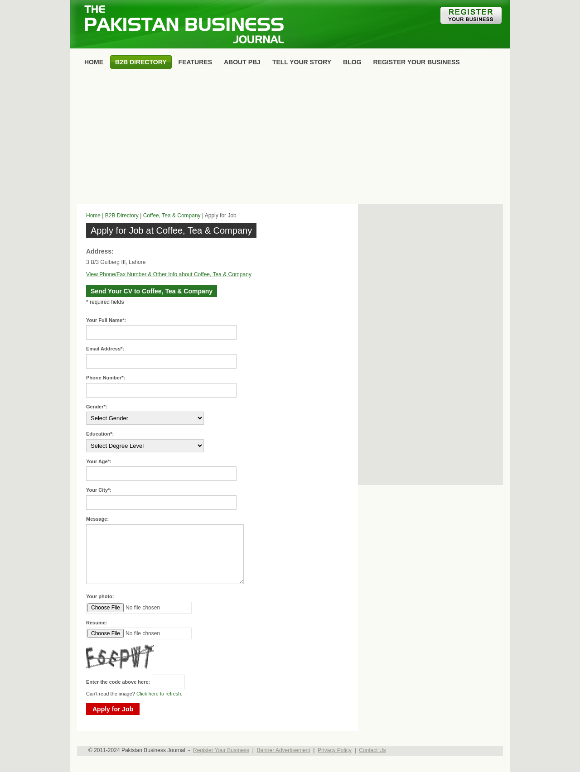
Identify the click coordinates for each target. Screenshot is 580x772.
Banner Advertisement (283, 750)
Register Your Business (221, 750)
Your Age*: (98, 461)
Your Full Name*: (106, 320)
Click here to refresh (158, 693)
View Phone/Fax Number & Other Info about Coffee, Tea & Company (168, 274)
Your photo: (100, 596)
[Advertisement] (290, 138)
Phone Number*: (105, 377)
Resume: (96, 622)
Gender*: (96, 406)
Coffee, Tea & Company (172, 215)
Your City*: (98, 490)
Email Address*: (105, 348)
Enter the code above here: (118, 682)
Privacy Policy (335, 750)
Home (93, 215)
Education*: (100, 433)
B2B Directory (122, 215)
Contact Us (372, 750)
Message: (97, 519)
